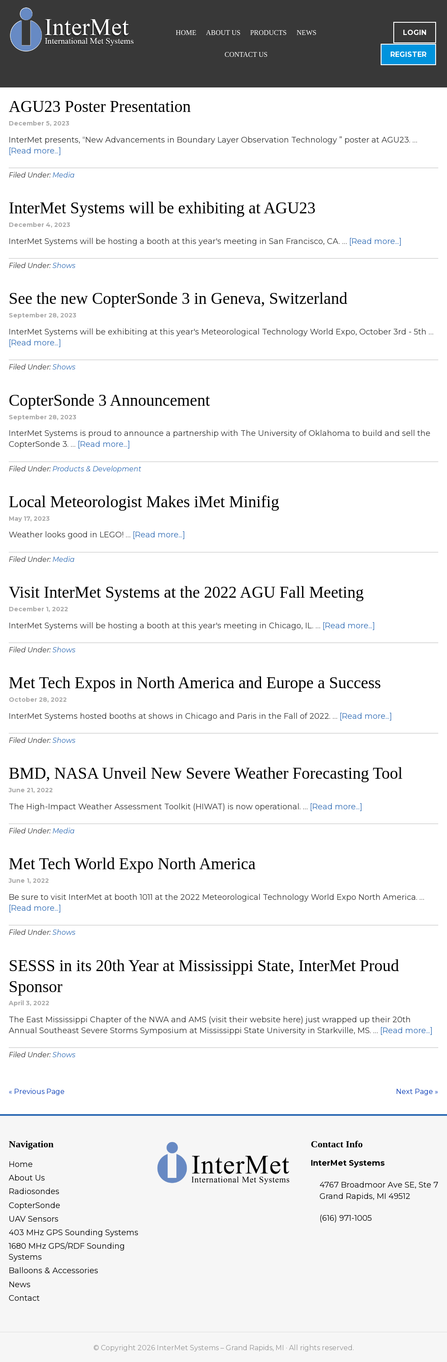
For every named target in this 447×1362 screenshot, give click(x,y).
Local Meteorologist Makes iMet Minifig (145, 500)
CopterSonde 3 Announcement (110, 399)
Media (63, 175)
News (20, 1282)
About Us (27, 1176)
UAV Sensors (33, 1217)
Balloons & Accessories (53, 1269)
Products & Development (96, 468)
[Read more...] (35, 150)
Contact (24, 1296)
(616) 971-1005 (346, 1216)
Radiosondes (34, 1190)
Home (21, 1162)
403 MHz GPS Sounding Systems (73, 1230)
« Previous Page (37, 1089)
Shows (64, 265)
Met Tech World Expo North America (133, 862)
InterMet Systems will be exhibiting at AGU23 (164, 208)
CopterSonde (34, 1203)
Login (414, 32)
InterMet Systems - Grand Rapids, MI (111, 43)
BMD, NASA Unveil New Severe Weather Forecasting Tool (208, 772)
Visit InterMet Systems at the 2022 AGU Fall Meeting (188, 591)
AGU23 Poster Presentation (101, 106)
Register (408, 54)
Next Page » (417, 1089)
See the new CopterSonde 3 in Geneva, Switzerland (180, 298)
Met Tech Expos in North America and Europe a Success (197, 681)
